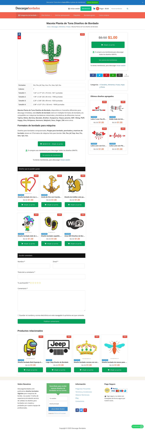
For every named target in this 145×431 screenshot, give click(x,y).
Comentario (23, 288)
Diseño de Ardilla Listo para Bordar (75, 197)
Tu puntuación (23, 283)
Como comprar (104, 15)
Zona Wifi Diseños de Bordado (75, 236)
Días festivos (45, 15)
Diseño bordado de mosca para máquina (114, 362)
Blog (77, 398)
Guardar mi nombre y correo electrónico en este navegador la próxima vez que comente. (51, 315)
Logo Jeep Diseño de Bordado (57, 362)
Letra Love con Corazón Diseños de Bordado (99, 146)
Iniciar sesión (74, 8)
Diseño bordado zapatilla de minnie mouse (51, 236)
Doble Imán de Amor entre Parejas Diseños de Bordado (117, 119)
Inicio (48, 27)
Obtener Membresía (82, 395)
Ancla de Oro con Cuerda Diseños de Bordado (51, 197)
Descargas (55, 27)
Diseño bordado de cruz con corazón (28, 197)
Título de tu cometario (26, 272)
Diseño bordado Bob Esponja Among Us (30, 362)
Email (55, 261)
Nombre (21, 261)
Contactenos (79, 401)
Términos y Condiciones (83, 392)
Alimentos (62, 27)
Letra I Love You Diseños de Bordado (99, 119)
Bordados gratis (89, 15)
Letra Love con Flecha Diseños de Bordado (117, 146)
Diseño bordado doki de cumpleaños (28, 236)
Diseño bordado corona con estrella (86, 362)
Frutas (68, 27)
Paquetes (77, 15)
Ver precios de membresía (51, 155)
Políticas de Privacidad (59, 413)
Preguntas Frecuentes (82, 389)
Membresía (86, 9)
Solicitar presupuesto (62, 15)
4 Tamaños (103, 85)
